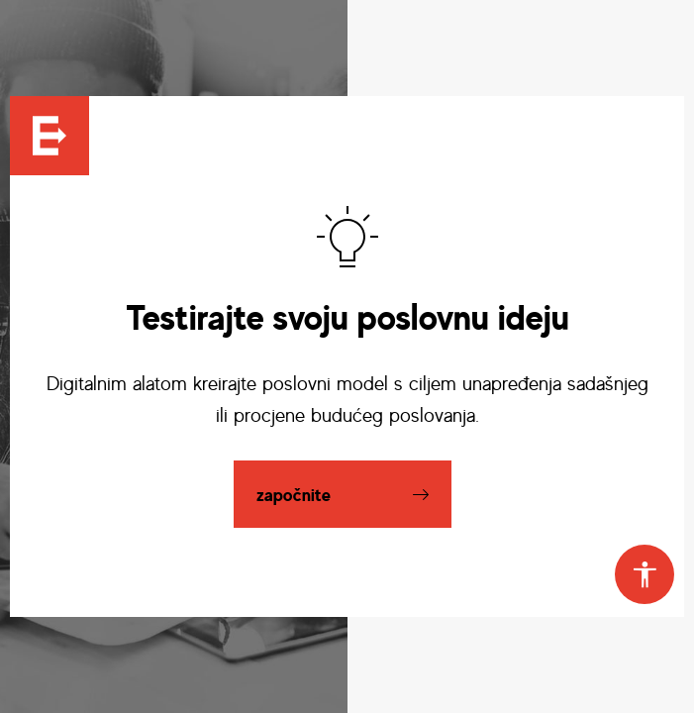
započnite (293, 494)
